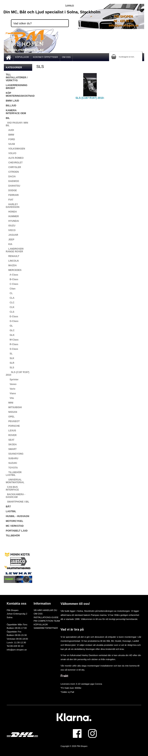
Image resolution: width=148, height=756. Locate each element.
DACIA (11, 176)
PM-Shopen (82, 746)
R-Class (12, 344)
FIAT (9, 199)
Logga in (69, 5)
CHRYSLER (13, 167)
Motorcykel (70, 645)
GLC (10, 330)
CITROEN (12, 172)
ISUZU (10, 225)
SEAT (10, 440)
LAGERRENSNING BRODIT (16, 87)
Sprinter (12, 379)
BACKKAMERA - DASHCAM (15, 495)
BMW (10, 134)
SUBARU (12, 458)
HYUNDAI (12, 221)
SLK (10, 358)
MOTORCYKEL (14, 521)
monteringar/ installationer (100, 665)
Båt (108, 641)
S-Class (12, 349)
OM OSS (66, 57)
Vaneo (11, 384)
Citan (10, 288)
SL (9, 353)
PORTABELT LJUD (17, 530)
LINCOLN (12, 260)
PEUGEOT (13, 421)
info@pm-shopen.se (123, 25)
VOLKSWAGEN (15, 148)
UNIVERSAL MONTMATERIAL (15, 481)
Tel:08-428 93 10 (15, 646)
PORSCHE (13, 426)
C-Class (12, 284)
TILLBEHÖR (13, 535)
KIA (9, 244)
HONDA (11, 211)
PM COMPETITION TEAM (47, 620)
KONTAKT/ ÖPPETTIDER (45, 57)
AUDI (10, 130)
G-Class (12, 321)
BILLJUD (11, 105)
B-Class (12, 279)
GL (9, 325)
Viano (11, 393)
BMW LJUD (12, 100)
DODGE (11, 190)
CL (9, 293)
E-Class (12, 316)
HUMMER (12, 216)
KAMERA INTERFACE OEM (16, 112)
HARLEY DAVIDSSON (12, 205)
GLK (10, 335)
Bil (112, 641)
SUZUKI (11, 463)
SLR (10, 363)
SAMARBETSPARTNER (46, 628)
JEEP (10, 239)
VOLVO (11, 153)
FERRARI (12, 195)
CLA (10, 298)
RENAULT (12, 256)
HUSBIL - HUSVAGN (17, 516)
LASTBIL (11, 511)
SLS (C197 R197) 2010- (17, 373)
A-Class (12, 274)
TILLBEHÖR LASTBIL (14, 473)
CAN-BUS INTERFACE (12, 488)
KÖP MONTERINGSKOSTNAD (19, 94)
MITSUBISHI (14, 407)
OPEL (10, 416)
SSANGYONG (14, 453)
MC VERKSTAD (15, 525)
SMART (11, 449)
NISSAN (11, 412)
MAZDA (11, 265)
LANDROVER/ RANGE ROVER (15, 250)
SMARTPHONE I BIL (17, 501)
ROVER (11, 435)
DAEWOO (12, 181)
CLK (10, 307)
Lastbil (135, 641)
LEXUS (11, 430)
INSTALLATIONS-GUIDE (46, 617)
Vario (10, 388)
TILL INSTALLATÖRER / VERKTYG (17, 77)
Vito (10, 398)
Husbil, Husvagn (123, 641)
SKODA (11, 444)
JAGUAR (12, 235)
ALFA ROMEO (15, 158)
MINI (9, 402)
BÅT (8, 506)
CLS (10, 312)
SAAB (10, 144)
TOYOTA (12, 467)
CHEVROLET (14, 162)
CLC (10, 302)
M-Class (12, 339)
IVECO (11, 230)
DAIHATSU (13, 185)
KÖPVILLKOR (22, 57)
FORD (10, 139)
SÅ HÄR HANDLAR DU (45, 610)
